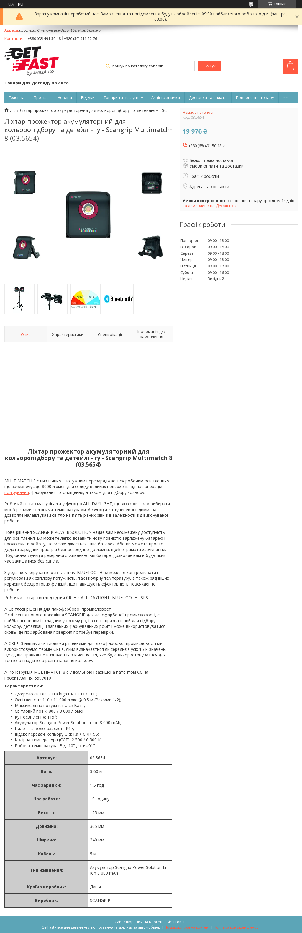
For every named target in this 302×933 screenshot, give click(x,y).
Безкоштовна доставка (211, 160)
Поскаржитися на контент (187, 927)
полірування (16, 492)
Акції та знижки (165, 97)
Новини (65, 97)
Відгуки (88, 97)
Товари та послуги (121, 97)
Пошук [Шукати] (209, 66)
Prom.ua (180, 921)
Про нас (41, 97)
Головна (16, 97)
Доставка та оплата (208, 97)
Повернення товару (255, 97)
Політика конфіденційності (237, 927)
